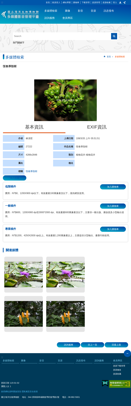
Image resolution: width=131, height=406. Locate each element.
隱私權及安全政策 (30, 391)
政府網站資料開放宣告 (11, 391)
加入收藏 (14, 178)
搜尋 (114, 36)
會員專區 (67, 18)
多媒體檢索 (50, 10)
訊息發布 (109, 10)
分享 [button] (124, 2)
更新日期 (5, 383)
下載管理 (86, 2)
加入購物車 (113, 187)
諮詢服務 (49, 18)
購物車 (76, 2)
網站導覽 (67, 2)
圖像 (67, 10)
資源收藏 (107, 2)
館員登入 (56, 2)
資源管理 (96, 2)
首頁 (48, 2)
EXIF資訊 (97, 127)
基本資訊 (34, 127)
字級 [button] (120, 2)
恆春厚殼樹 (31, 171)
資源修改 (117, 370)
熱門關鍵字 (18, 42)
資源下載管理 (119, 366)
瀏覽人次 (5, 386)
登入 (115, 2)
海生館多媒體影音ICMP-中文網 (20, 14)
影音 (80, 10)
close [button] (127, 353)
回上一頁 (92, 345)
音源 (93, 10)
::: (2, 2)
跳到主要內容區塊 (1, 1)
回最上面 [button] (116, 345)
